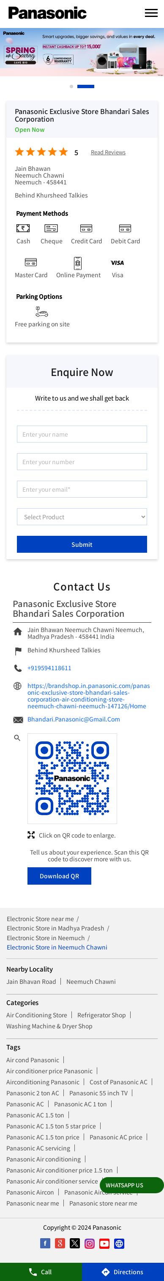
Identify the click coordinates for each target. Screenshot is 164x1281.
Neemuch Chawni (91, 981)
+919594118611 (49, 667)
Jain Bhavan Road (31, 981)
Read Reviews (108, 152)
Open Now (30, 129)
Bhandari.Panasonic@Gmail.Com (73, 719)
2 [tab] (93, 86)
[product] (82, 516)
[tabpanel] (82, 52)
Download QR (59, 876)
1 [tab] (72, 86)
